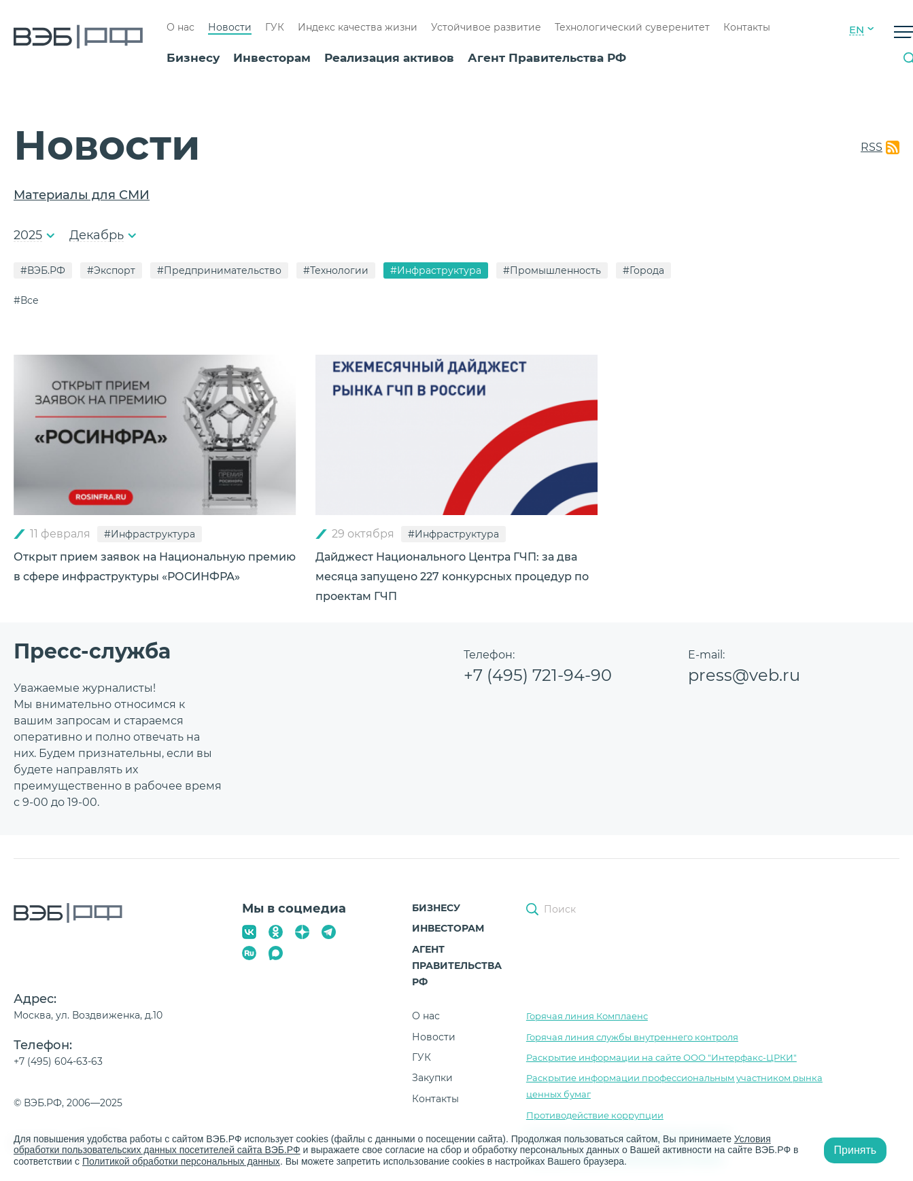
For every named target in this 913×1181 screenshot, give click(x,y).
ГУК (274, 27)
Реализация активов (389, 58)
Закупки (432, 1078)
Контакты (746, 27)
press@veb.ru (744, 675)
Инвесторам (272, 58)
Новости (230, 27)
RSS (871, 147)
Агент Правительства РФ (547, 58)
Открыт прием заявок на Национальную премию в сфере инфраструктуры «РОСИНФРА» (155, 566)
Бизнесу (193, 58)
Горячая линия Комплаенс (587, 1015)
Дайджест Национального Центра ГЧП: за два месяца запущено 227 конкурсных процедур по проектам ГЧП (452, 576)
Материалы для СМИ (82, 195)
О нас (180, 27)
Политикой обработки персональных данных (181, 1161)
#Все (26, 300)
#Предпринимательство (219, 270)
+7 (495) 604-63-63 (58, 1061)
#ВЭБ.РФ (42, 270)
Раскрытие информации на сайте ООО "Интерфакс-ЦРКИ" (661, 1057)
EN (856, 29)
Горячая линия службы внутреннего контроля (632, 1037)
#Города (643, 270)
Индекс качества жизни (357, 27)
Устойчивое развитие (486, 27)
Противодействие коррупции (595, 1115)
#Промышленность (552, 270)
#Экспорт (111, 270)
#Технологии (335, 270)
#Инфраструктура (435, 270)
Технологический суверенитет (632, 27)
